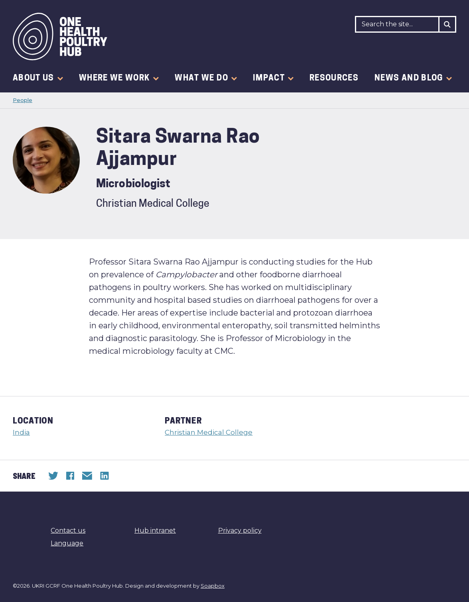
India (21, 432)
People (22, 100)
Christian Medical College (208, 432)
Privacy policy (240, 530)
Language (67, 543)
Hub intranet (155, 530)
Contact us (68, 530)
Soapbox (213, 585)
